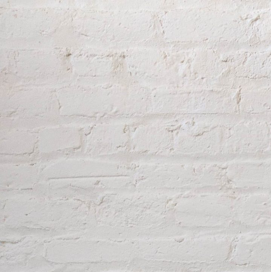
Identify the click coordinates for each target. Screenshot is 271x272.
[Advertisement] (135, 53)
